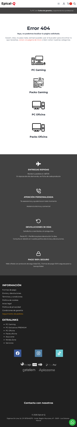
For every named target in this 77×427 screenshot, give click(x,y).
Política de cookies (10, 300)
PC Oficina (38, 114)
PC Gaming (38, 70)
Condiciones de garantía (12, 310)
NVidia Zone (11, 340)
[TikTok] (59, 353)
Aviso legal (7, 303)
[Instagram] (38, 353)
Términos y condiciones (12, 297)
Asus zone (10, 337)
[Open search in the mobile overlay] (74, 4)
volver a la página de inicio (30, 40)
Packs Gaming (38, 92)
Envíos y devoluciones (11, 293)
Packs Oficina (38, 136)
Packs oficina (11, 334)
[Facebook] (17, 353)
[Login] (64, 3)
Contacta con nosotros (38, 402)
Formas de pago (9, 290)
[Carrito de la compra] (69, 3)
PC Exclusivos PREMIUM (16, 327)
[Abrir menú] (58, 4)
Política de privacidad (11, 307)
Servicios (9, 343)
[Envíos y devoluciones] (38, 229)
